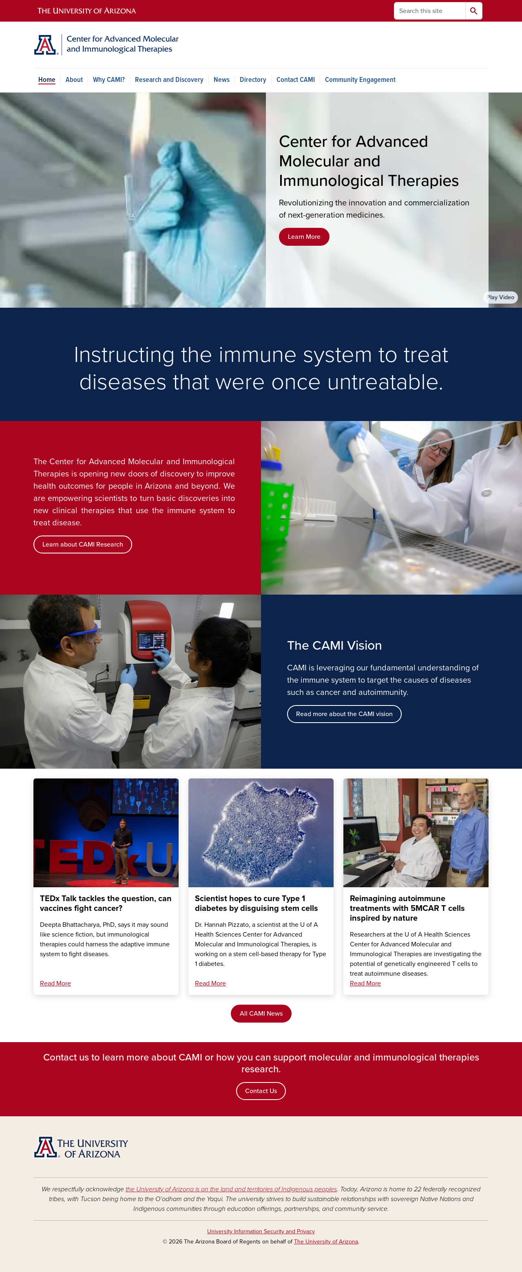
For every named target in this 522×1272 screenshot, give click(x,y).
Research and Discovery (169, 80)
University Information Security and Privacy (261, 1231)
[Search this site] (430, 11)
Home (46, 80)
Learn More (304, 237)
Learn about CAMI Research (82, 544)
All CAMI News (261, 1014)
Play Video (500, 297)
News (222, 80)
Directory (253, 80)
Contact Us (261, 1091)
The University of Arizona (326, 1241)
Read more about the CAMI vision (344, 714)
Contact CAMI (295, 80)
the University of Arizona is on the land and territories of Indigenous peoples (231, 1189)
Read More (55, 983)
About (74, 80)
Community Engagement (360, 80)
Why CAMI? (109, 80)
